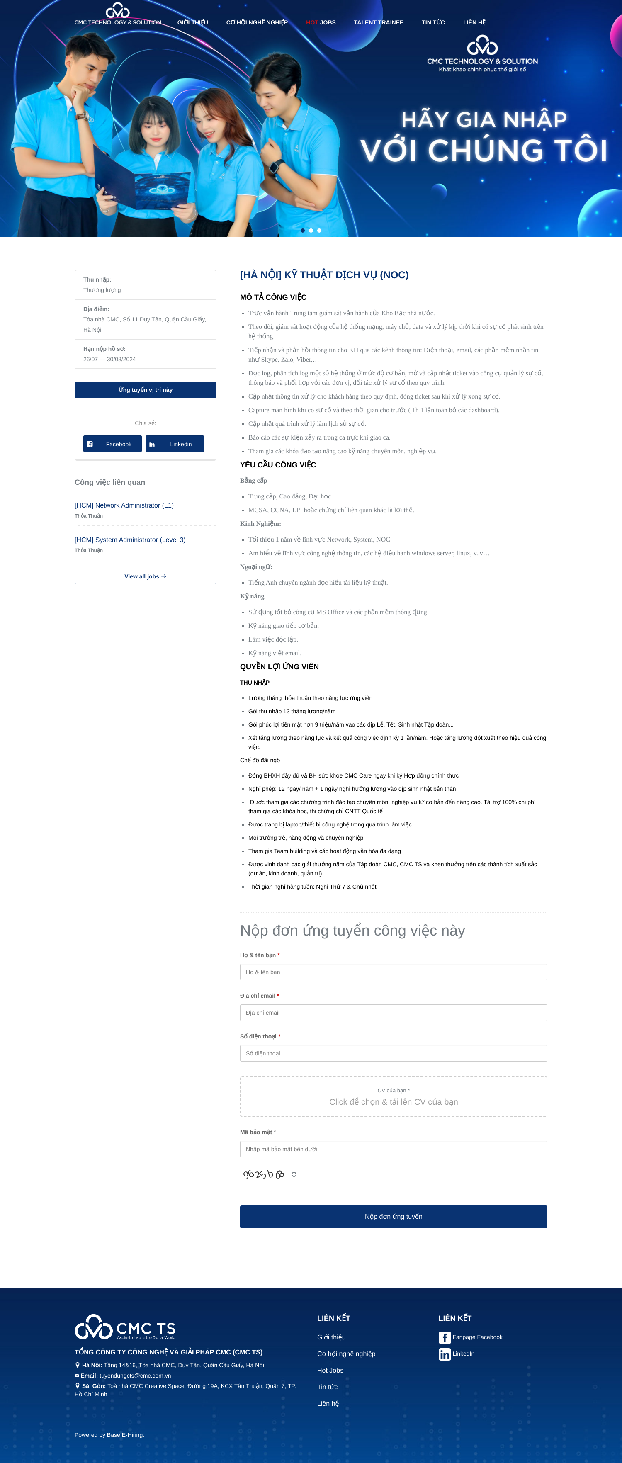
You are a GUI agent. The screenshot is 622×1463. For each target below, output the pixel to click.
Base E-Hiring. (125, 1434)
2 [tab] (311, 230)
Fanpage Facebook (477, 1337)
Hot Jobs (330, 1370)
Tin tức (433, 22)
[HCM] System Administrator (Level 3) (130, 540)
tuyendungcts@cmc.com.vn (135, 1375)
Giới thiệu (192, 22)
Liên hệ (474, 22)
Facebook (107, 444)
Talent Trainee (379, 22)
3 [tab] (319, 230)
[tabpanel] (311, 118)
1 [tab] (303, 230)
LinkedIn (463, 1353)
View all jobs (145, 576)
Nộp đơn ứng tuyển (394, 1216)
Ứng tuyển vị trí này (146, 389)
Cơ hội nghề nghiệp (257, 22)
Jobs (321, 22)
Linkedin (169, 444)
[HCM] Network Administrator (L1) (124, 505)
